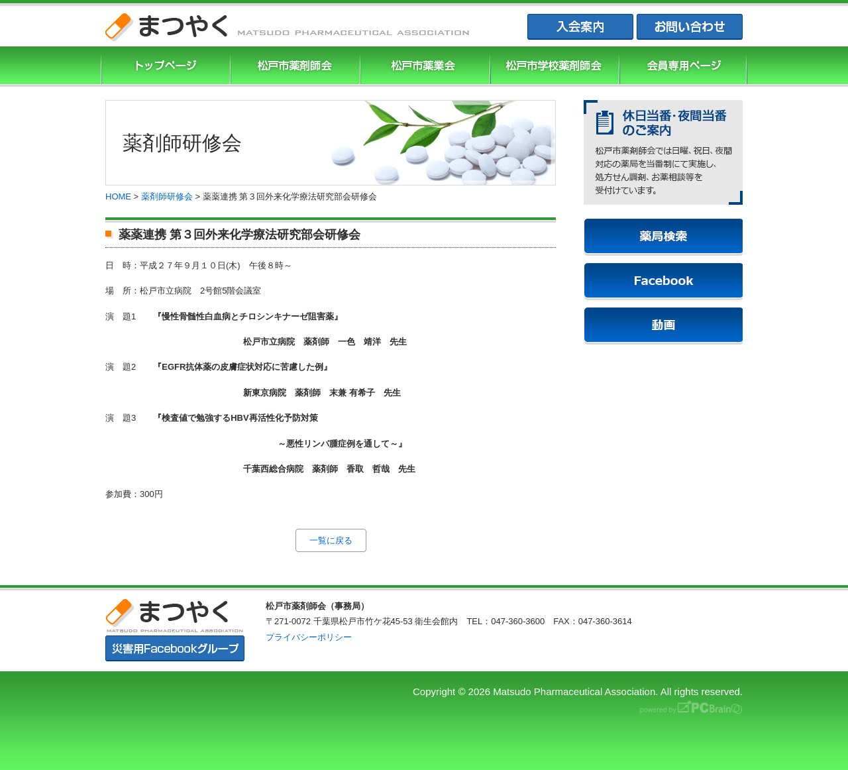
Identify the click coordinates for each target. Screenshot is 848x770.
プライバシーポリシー (309, 637)
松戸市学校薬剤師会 (553, 66)
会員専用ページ (683, 66)
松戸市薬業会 (423, 66)
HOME (118, 196)
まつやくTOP (164, 66)
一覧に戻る (330, 540)
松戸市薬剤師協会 (293, 66)
